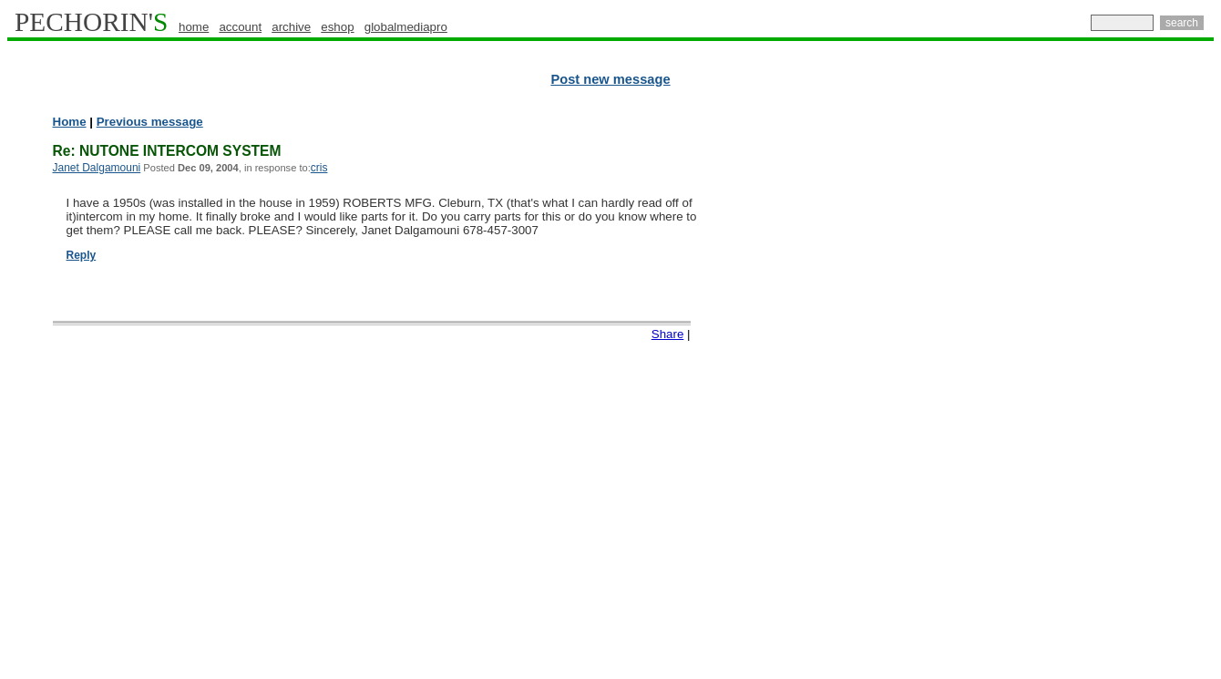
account (240, 27)
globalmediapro (405, 27)
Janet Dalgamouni (97, 167)
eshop (337, 27)
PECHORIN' (91, 21)
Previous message (150, 122)
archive (291, 27)
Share (668, 334)
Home (70, 122)
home (194, 27)
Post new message (610, 79)
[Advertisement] (1134, 391)
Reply (82, 255)
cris (319, 167)
